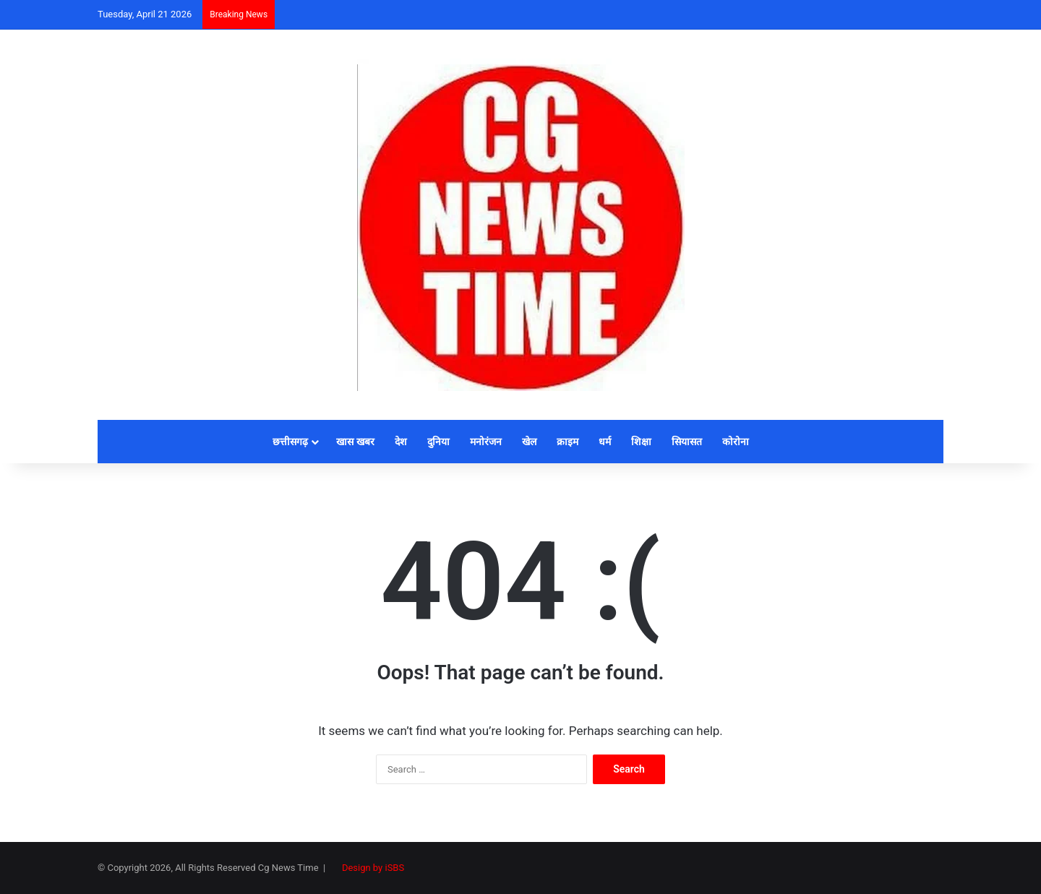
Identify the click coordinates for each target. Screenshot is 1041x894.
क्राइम (567, 441)
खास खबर (355, 441)
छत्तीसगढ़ (290, 441)
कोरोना (735, 441)
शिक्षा (641, 441)
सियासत (687, 441)
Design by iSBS (373, 867)
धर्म (605, 441)
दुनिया (438, 441)
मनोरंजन (486, 441)
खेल (529, 441)
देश (401, 441)
